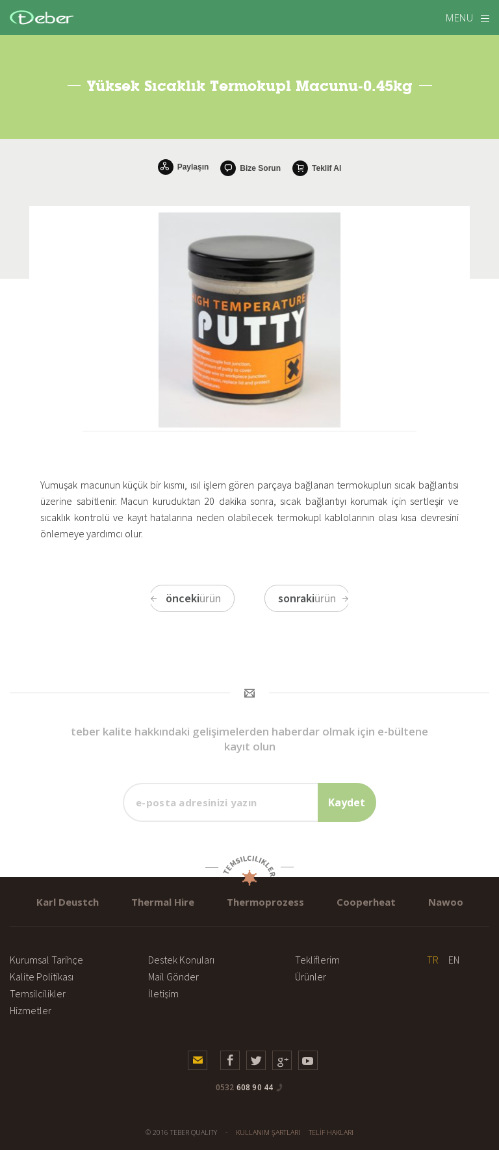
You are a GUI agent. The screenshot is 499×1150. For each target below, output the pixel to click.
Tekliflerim (317, 959)
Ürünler (310, 976)
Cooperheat (366, 901)
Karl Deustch (67, 901)
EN (453, 959)
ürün (185, 598)
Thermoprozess (265, 901)
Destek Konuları (181, 959)
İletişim (163, 993)
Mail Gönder (173, 976)
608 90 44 (245, 1087)
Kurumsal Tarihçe (46, 959)
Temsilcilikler (38, 993)
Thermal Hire (162, 901)
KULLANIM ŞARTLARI (268, 1132)
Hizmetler (30, 1010)
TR (433, 959)
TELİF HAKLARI (331, 1132)
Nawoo (445, 901)
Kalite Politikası (41, 976)
